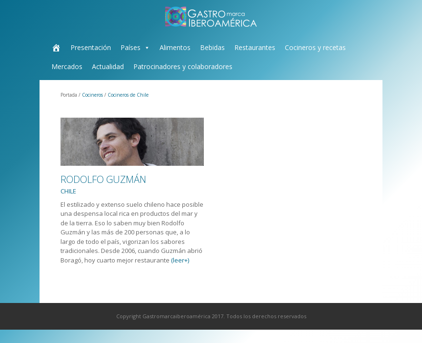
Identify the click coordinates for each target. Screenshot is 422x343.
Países (131, 47)
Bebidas (212, 47)
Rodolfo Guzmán (103, 184)
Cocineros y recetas (315, 47)
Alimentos (175, 47)
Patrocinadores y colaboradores (182, 66)
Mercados (66, 66)
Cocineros (92, 94)
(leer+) (180, 260)
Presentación (90, 47)
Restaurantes (254, 47)
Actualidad (108, 66)
